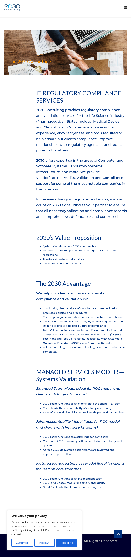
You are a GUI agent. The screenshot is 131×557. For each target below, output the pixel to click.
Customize (22, 542)
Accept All (67, 542)
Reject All (44, 542)
